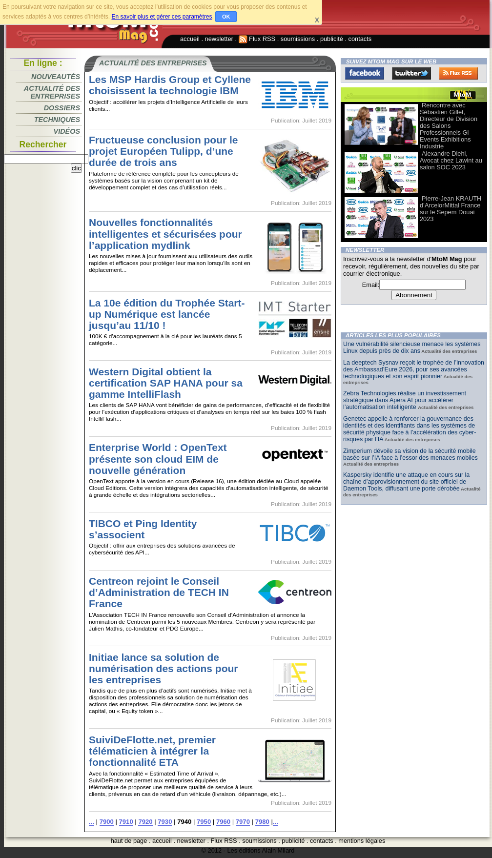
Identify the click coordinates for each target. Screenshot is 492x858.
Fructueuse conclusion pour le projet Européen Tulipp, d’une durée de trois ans (163, 151)
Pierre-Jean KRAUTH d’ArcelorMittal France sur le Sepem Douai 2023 (450, 209)
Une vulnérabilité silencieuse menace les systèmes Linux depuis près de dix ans (411, 347)
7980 (262, 821)
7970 (243, 821)
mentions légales (361, 840)
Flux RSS (257, 38)
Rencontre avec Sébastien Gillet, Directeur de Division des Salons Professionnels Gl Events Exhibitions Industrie (448, 126)
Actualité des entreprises (52, 92)
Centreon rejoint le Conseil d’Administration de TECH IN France (159, 592)
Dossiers (62, 108)
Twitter (411, 73)
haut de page (129, 840)
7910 (126, 821)
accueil (190, 38)
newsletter (219, 38)
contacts (360, 38)
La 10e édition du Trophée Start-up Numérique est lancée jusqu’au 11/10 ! (167, 314)
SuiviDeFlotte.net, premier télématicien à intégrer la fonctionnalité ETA (152, 751)
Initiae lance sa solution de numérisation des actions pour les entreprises (163, 668)
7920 (145, 821)
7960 (223, 821)
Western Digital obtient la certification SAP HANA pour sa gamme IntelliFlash (166, 383)
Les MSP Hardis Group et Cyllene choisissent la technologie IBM (170, 85)
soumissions (298, 38)
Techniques (57, 119)
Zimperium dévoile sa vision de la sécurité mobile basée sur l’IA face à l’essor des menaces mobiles (410, 454)
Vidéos (67, 131)
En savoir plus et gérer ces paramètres (161, 16)
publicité (331, 38)
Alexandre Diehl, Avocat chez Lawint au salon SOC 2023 (451, 160)
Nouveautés (55, 77)
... (91, 821)
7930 (165, 821)
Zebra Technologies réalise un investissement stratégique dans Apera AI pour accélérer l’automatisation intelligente (404, 400)
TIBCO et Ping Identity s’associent (143, 529)
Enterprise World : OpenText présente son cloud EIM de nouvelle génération (158, 458)
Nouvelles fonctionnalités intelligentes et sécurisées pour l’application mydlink (165, 233)
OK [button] (226, 17)
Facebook (364, 73)
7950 (204, 821)
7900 (107, 821)
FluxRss (458, 73)
